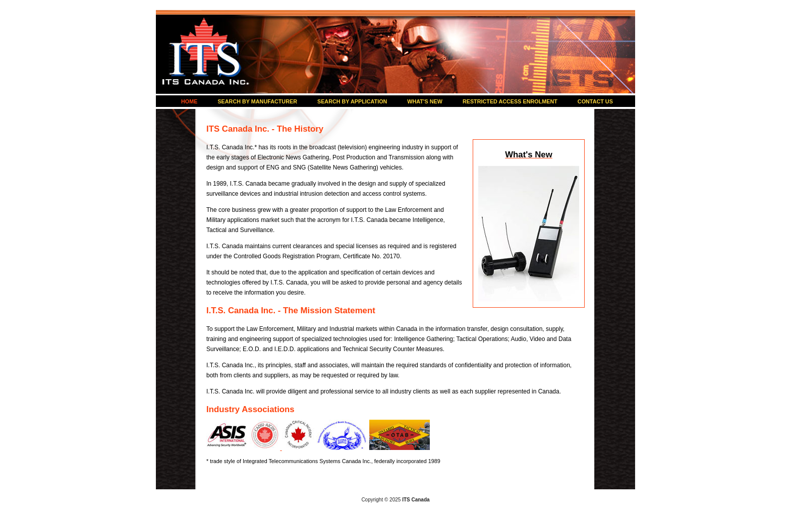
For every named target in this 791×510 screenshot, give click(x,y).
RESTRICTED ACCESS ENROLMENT (510, 101)
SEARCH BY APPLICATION (352, 101)
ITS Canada (206, 50)
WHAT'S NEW (424, 101)
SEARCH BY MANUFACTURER (257, 101)
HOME (189, 101)
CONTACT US (595, 101)
